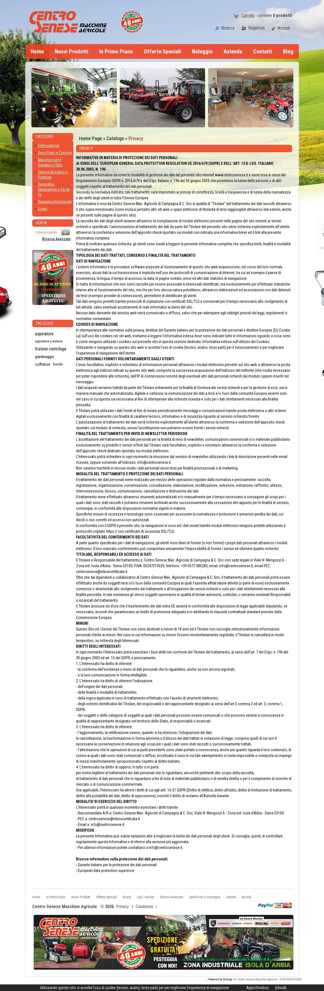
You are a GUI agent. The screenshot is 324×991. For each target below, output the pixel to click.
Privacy (136, 138)
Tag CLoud (44, 323)
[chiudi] (280, 988)
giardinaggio (44, 356)
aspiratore (44, 333)
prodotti (282, 15)
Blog (288, 51)
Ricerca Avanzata (56, 239)
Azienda (233, 51)
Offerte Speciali (162, 51)
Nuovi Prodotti (71, 51)
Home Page (90, 138)
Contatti (262, 51)
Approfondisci (257, 988)
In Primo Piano (116, 51)
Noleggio (202, 51)
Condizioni (144, 906)
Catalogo (115, 138)
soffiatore (42, 364)
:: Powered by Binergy (219, 979)
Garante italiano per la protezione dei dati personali (117, 865)
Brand (127, 897)
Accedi (246, 897)
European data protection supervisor (106, 870)
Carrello (248, 15)
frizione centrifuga (50, 349)
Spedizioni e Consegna (204, 897)
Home (37, 51)
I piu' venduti (145, 897)
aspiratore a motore (48, 341)
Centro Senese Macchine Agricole (64, 906)
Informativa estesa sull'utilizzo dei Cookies (235, 341)
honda (58, 364)
